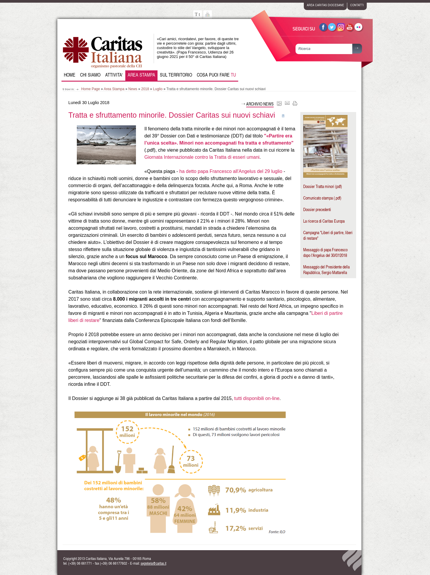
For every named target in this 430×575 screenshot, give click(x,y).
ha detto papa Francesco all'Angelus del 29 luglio (230, 171)
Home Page (90, 89)
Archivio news (260, 104)
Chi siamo (90, 75)
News (132, 89)
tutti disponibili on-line (257, 398)
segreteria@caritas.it (153, 563)
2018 (145, 89)
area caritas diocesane (325, 5)
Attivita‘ (114, 75)
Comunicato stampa (318, 198)
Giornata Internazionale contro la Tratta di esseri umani (202, 157)
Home (69, 75)
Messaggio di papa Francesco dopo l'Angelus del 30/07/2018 (325, 252)
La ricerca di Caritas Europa (324, 221)
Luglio (158, 89)
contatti (357, 5)
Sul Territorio (176, 75)
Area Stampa (141, 75)
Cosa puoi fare (216, 75)
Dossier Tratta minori (318, 186)
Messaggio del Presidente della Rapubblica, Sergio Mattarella (326, 269)
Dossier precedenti (317, 209)
